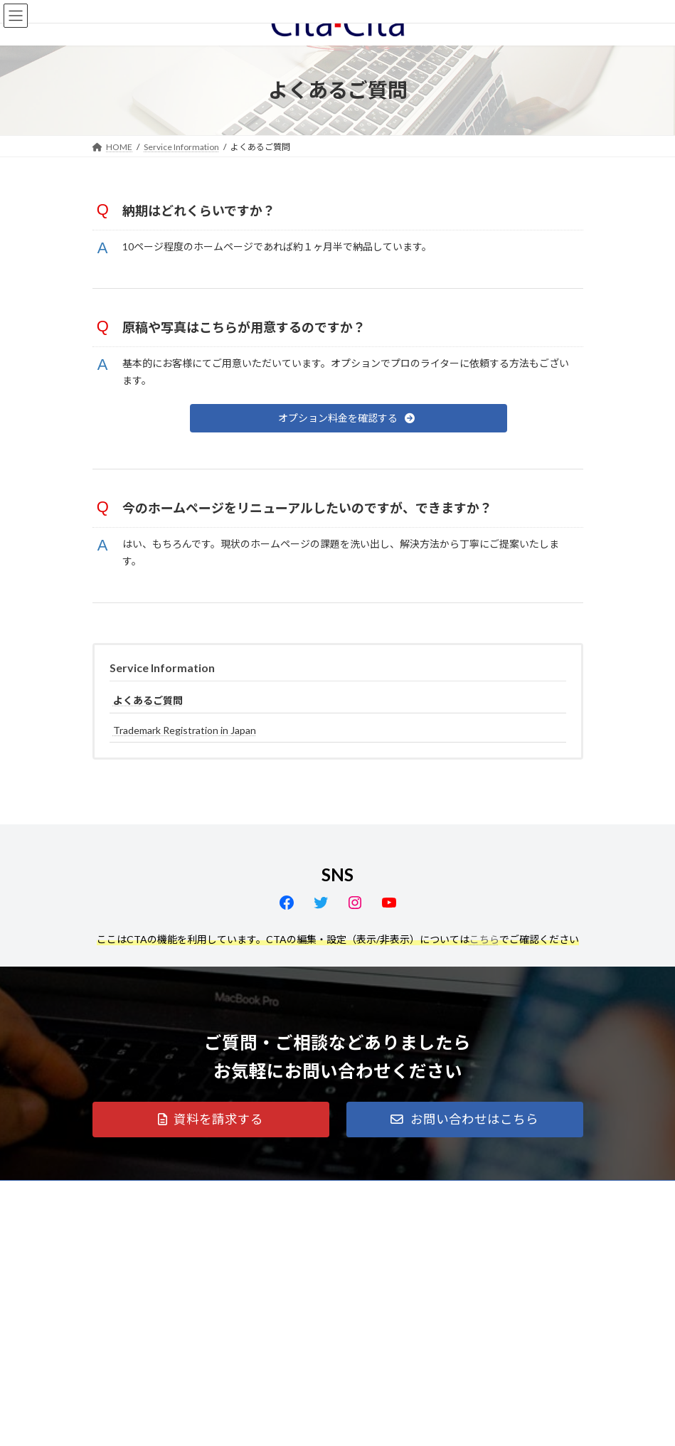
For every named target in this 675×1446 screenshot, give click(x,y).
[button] (348, 418)
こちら (484, 939)
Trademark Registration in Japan (184, 730)
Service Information (162, 667)
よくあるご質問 (148, 700)
